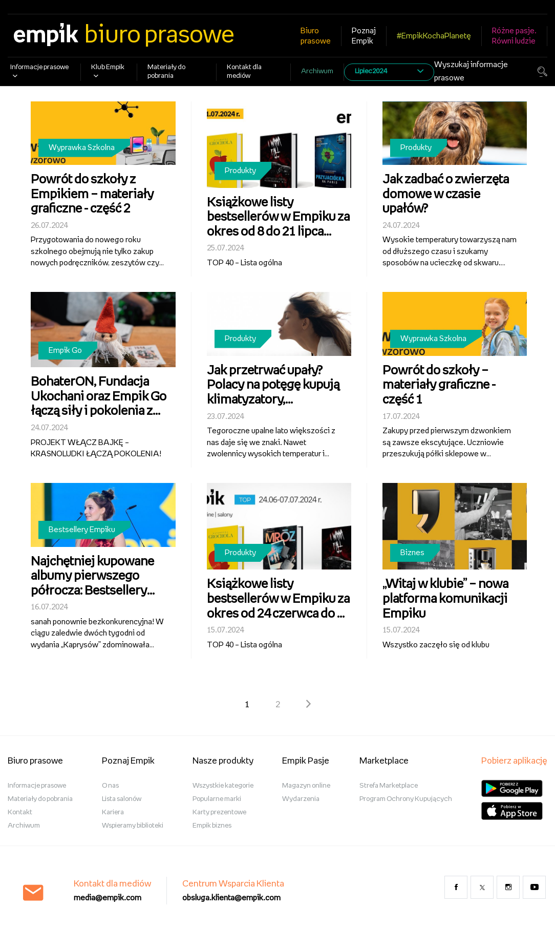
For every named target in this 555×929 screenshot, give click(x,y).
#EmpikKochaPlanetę (434, 36)
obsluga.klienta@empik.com (231, 898)
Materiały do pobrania (166, 71)
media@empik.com (107, 898)
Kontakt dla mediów (244, 71)
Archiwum (317, 71)
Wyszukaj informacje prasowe (471, 71)
